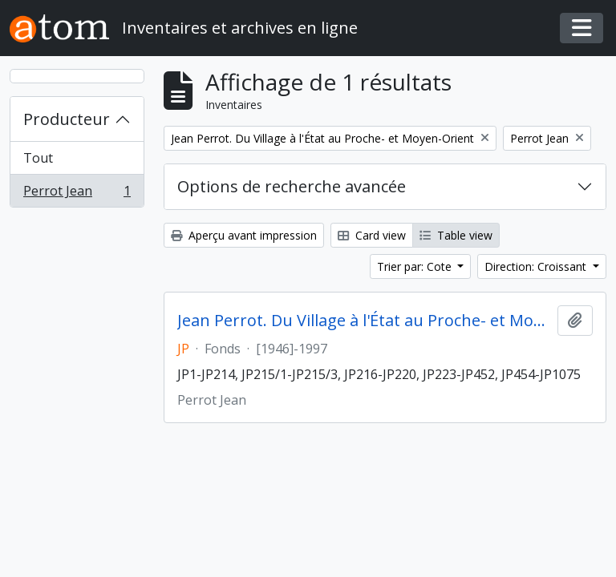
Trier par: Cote (416, 266)
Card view (372, 235)
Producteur (66, 119)
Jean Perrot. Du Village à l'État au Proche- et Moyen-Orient (364, 320)
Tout (38, 158)
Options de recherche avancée (291, 186)
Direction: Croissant (537, 266)
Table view (455, 235)
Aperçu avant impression (244, 235)
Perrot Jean (76, 194)
